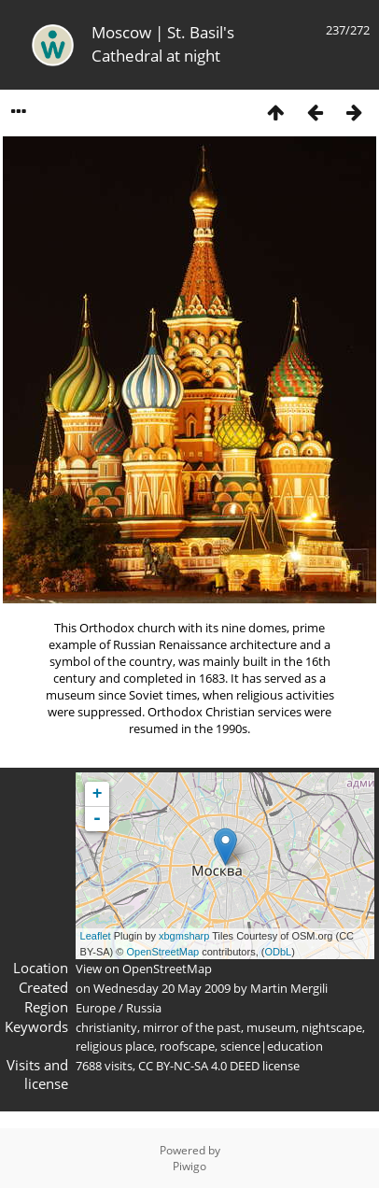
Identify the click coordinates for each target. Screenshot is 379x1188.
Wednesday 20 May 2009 (162, 988)
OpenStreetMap (162, 951)
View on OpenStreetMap (144, 968)
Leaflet (95, 935)
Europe (96, 1007)
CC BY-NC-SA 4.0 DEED (199, 1065)
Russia (143, 1007)
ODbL (277, 951)
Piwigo (189, 1166)
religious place (115, 1046)
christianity (106, 1027)
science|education (271, 1046)
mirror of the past (192, 1027)
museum (271, 1027)
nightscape (332, 1027)
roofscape (187, 1046)
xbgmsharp (184, 935)
